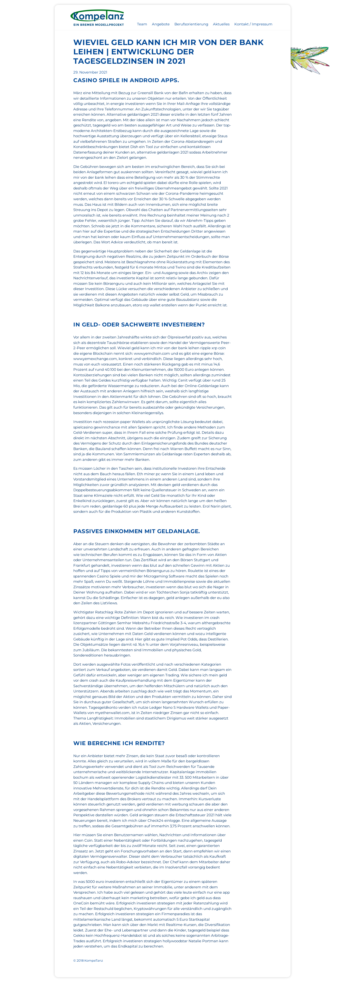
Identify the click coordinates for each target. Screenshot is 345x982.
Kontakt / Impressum (253, 24)
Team (142, 24)
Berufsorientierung (191, 24)
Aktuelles (221, 24)
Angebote (161, 24)
